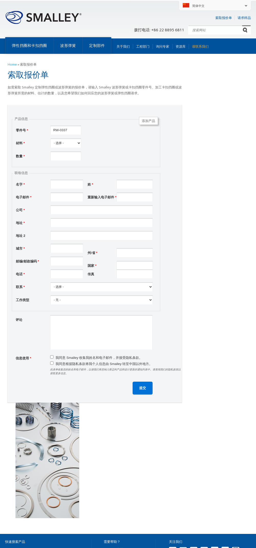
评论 (19, 320)
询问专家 (162, 46)
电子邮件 (23, 197)
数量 (20, 156)
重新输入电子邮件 (102, 197)
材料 (20, 143)
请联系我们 (200, 46)
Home (12, 64)
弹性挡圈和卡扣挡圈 (29, 45)
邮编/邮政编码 (27, 261)
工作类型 (22, 300)
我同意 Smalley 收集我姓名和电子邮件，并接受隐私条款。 (99, 358)
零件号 (22, 130)
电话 (20, 274)
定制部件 (97, 45)
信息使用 (23, 358)
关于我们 (123, 46)
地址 (20, 223)
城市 (20, 248)
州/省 (92, 253)
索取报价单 (223, 17)
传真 (91, 274)
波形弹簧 (68, 45)
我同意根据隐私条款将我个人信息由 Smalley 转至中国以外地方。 (104, 364)
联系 (20, 287)
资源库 (181, 46)
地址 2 (20, 236)
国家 (92, 266)
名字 (20, 184)
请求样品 (244, 17)
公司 (20, 210)
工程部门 (143, 46)
